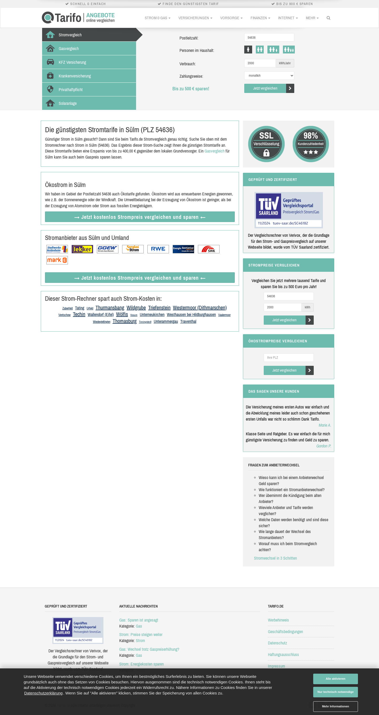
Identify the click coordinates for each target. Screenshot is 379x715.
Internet (288, 18)
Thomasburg (125, 321)
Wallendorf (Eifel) (101, 314)
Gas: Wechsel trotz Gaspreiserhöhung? (149, 649)
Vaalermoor (224, 315)
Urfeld (90, 308)
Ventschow (64, 315)
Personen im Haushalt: (196, 50)
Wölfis (122, 314)
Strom (140, 640)
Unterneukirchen (152, 314)
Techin (79, 314)
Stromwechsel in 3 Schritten (275, 558)
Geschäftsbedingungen (285, 631)
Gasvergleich (215, 151)
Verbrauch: (187, 63)
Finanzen (260, 18)
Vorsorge (231, 18)
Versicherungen (195, 18)
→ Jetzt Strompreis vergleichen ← (140, 217)
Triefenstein (159, 307)
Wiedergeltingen (101, 322)
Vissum (133, 315)
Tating (79, 307)
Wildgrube (136, 307)
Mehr (312, 18)
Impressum (276, 666)
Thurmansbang (110, 307)
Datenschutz (277, 642)
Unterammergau (166, 321)
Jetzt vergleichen (274, 88)
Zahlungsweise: (191, 76)
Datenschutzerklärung (43, 693)
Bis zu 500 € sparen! (190, 88)
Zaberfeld (67, 308)
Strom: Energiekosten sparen (141, 664)
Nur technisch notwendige (335, 691)
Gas (139, 626)
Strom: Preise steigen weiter (140, 634)
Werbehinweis (278, 620)
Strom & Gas (158, 18)
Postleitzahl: (188, 38)
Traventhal (188, 321)
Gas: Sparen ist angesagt (138, 620)
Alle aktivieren (336, 678)
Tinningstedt (145, 321)
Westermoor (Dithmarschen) (200, 307)
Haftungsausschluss (283, 654)
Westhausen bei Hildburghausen (191, 314)
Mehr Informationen (335, 706)
